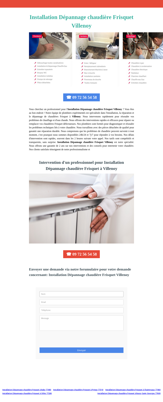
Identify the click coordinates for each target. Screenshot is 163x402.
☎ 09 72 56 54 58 (81, 97)
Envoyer (81, 350)
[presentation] (63, 340)
